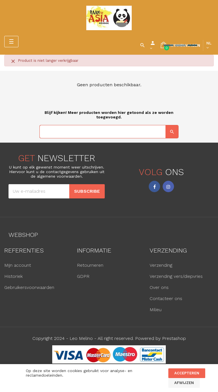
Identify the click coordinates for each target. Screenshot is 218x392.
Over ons (159, 287)
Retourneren (90, 265)
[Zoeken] (109, 131)
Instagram (168, 186)
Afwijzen (184, 383)
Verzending (161, 265)
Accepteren (186, 373)
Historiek (13, 276)
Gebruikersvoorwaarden (29, 287)
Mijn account (17, 265)
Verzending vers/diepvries (176, 276)
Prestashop (174, 338)
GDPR (83, 276)
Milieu (156, 309)
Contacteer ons (166, 298)
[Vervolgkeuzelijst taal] (209, 45)
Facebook (154, 186)
